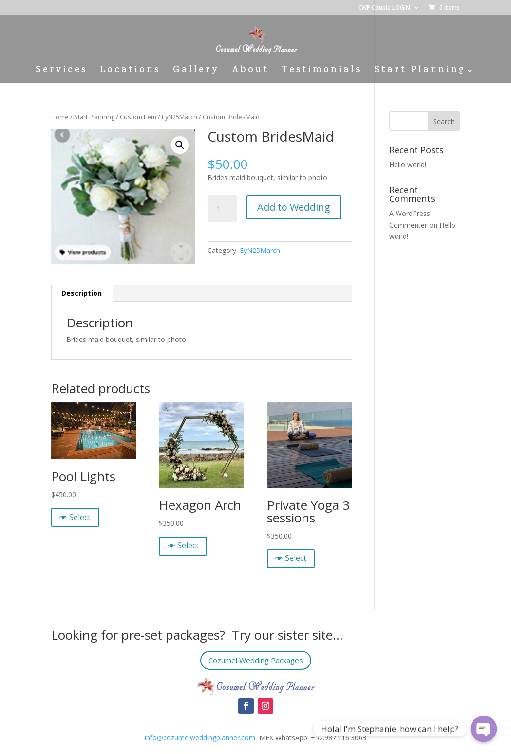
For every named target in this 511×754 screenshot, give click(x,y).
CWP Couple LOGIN (384, 8)
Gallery (196, 72)
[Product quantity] (222, 208)
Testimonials (321, 72)
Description (81, 293)
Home (60, 116)
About (250, 72)
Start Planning (419, 72)
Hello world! (407, 164)
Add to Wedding (293, 207)
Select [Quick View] (80, 517)
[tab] (82, 293)
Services (61, 72)
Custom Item (138, 116)
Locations (130, 72)
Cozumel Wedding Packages (255, 660)
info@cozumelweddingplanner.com (200, 737)
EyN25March (179, 116)
